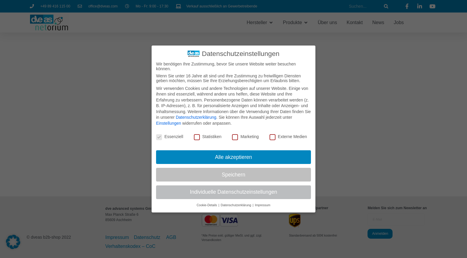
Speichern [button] (233, 175)
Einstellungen (168, 123)
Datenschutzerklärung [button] (236, 205)
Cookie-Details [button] (207, 205)
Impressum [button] (262, 205)
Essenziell (169, 136)
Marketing (245, 136)
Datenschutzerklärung (196, 117)
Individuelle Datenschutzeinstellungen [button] (233, 192)
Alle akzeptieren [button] (233, 157)
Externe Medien (288, 136)
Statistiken (208, 136)
